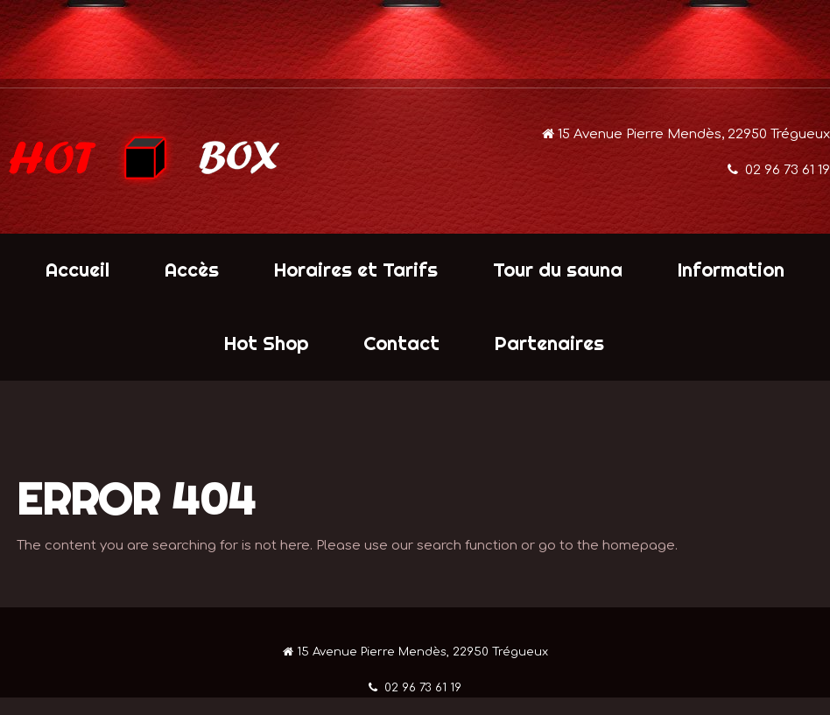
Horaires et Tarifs (356, 269)
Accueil (77, 269)
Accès (192, 269)
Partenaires (549, 343)
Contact (401, 343)
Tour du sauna (557, 269)
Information (731, 269)
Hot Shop (266, 343)
